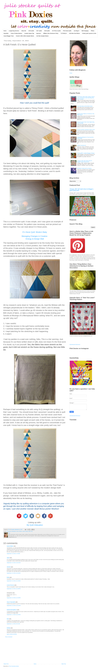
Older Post (63, 663)
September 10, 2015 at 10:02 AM (13, 562)
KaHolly (8, 628)
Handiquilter (13, 531)
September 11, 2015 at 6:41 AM (13, 623)
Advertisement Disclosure (75, 344)
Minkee (20, 531)
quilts (29, 531)
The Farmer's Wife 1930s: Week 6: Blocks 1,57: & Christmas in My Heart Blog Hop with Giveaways (86, 98)
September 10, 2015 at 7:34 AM (13, 553)
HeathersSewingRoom (12, 609)
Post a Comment (8, 636)
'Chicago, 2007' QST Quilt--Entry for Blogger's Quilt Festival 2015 (84, 161)
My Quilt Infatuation (35, 525)
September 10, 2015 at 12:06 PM (13, 588)
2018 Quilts (47, 30)
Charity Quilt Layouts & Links (89, 33)
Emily (8, 577)
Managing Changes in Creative (35, 236)
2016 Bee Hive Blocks (74, 33)
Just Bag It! (76, 30)
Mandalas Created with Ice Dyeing (84, 168)
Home (5, 30)
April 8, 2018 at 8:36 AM (12, 634)
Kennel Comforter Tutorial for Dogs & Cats (86, 129)
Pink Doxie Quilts (67, 30)
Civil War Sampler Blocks (42, 36)
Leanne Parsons (10, 585)
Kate (8, 618)
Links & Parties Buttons (16, 33)
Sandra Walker (10, 546)
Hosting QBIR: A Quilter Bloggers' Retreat (85, 153)
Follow (71, 73)
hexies (17, 531)
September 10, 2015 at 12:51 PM (13, 605)
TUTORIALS (64, 33)
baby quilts (9, 531)
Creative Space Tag (29, 33)
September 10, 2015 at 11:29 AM (13, 580)
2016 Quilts (31, 30)
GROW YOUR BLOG (81, 145)
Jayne (8, 557)
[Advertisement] (34, 650)
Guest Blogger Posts (9, 36)
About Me (23, 30)
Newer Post (6, 663)
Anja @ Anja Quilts (11, 602)
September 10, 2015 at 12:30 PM (13, 597)
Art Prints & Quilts (56, 30)
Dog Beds (6, 33)
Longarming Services (14, 30)
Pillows (92, 30)
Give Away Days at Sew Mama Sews (84, 106)
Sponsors (38, 33)
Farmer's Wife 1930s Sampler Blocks (25, 36)
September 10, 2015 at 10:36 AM (13, 573)
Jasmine (9, 566)
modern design (25, 531)
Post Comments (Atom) (14, 666)
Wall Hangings (85, 30)
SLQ (32, 531)
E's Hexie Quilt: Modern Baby (35, 232)
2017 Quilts (39, 30)
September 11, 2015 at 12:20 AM (13, 614)
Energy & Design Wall (35, 239)
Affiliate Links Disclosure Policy (50, 33)
